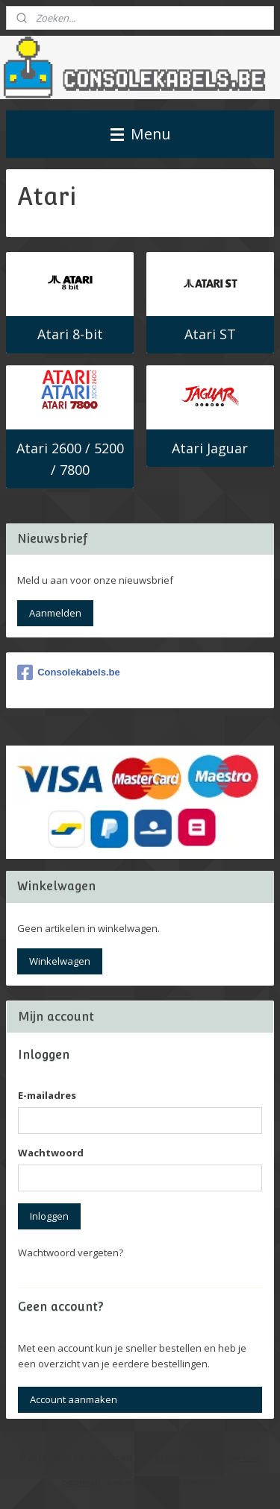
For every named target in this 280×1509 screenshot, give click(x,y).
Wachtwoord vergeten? (70, 1252)
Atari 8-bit (70, 335)
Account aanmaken (73, 1399)
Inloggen (49, 1216)
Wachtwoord (51, 1152)
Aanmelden (55, 613)
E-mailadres (47, 1095)
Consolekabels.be (68, 672)
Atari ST (210, 335)
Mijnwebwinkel (188, 1481)
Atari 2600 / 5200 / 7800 (70, 459)
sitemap (171, 1457)
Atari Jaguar (210, 448)
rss (202, 1457)
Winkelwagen (59, 961)
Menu (140, 134)
